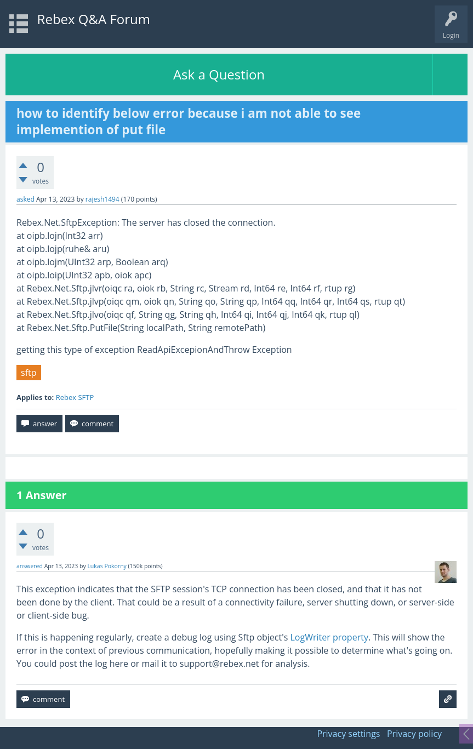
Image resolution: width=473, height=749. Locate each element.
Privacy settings (348, 734)
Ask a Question (219, 74)
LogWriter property (329, 637)
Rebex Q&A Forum (93, 19)
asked (25, 199)
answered (29, 566)
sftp (29, 373)
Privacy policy (414, 734)
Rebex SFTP (75, 397)
